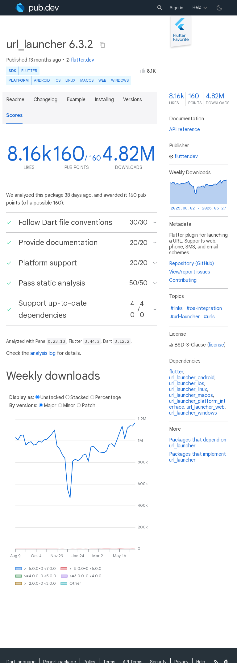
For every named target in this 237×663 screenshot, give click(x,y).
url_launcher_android (191, 378)
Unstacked (52, 397)
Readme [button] (15, 100)
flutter (176, 372)
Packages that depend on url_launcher (197, 443)
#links (176, 308)
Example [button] (76, 100)
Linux (70, 80)
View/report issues (189, 272)
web (102, 80)
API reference (184, 130)
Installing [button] (104, 100)
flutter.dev (79, 60)
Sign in (176, 8)
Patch (88, 406)
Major (50, 406)
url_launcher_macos (191, 395)
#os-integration (204, 308)
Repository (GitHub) (191, 263)
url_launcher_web (206, 407)
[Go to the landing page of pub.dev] (37, 7)
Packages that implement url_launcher (197, 457)
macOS (87, 80)
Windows (120, 80)
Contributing (183, 280)
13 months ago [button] (44, 60)
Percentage (108, 397)
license (216, 345)
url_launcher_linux (188, 389)
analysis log (43, 353)
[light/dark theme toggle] (219, 7)
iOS (57, 80)
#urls (209, 317)
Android (42, 80)
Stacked (79, 397)
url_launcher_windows (193, 413)
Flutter (29, 70)
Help (197, 7)
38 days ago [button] (78, 195)
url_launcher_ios (186, 384)
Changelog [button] (45, 100)
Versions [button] (132, 100)
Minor (69, 406)
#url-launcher (185, 317)
